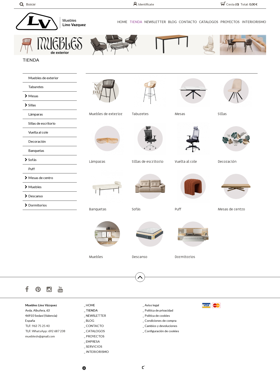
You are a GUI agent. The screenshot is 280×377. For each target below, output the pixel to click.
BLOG (172, 22)
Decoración (37, 141)
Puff (31, 169)
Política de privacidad (159, 310)
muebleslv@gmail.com (40, 336)
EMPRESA (93, 341)
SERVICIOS (94, 346)
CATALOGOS (208, 22)
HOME (123, 22)
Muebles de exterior (43, 78)
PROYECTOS (230, 22)
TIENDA (136, 22)
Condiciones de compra (160, 320)
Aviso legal (152, 305)
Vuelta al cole (38, 132)
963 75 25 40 (41, 326)
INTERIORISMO (254, 22)
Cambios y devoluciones (161, 326)
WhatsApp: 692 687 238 (48, 331)
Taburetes (36, 87)
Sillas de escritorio (41, 123)
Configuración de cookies (162, 331)
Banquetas (36, 150)
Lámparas (35, 114)
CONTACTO (188, 22)
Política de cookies (157, 315)
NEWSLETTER (155, 22)
